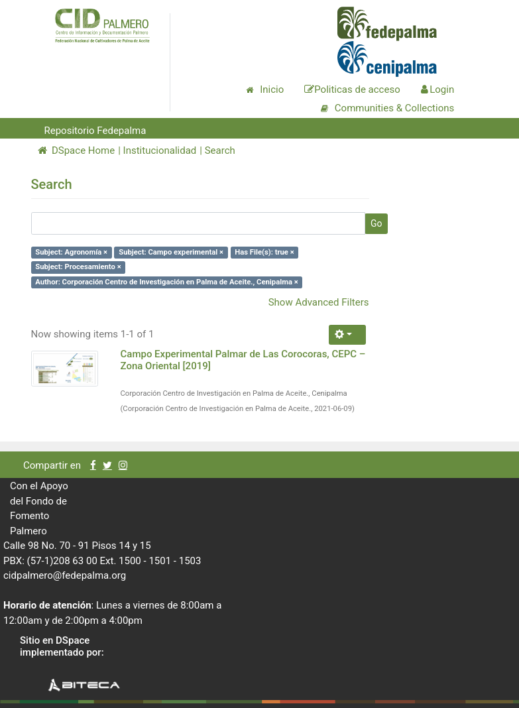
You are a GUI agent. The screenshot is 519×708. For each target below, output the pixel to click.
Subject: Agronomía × (71, 252)
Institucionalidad (160, 150)
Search (220, 150)
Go (376, 223)
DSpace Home (76, 150)
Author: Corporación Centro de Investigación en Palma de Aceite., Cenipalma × (166, 282)
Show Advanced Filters (318, 302)
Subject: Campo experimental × (171, 252)
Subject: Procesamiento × (78, 267)
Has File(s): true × (264, 252)
